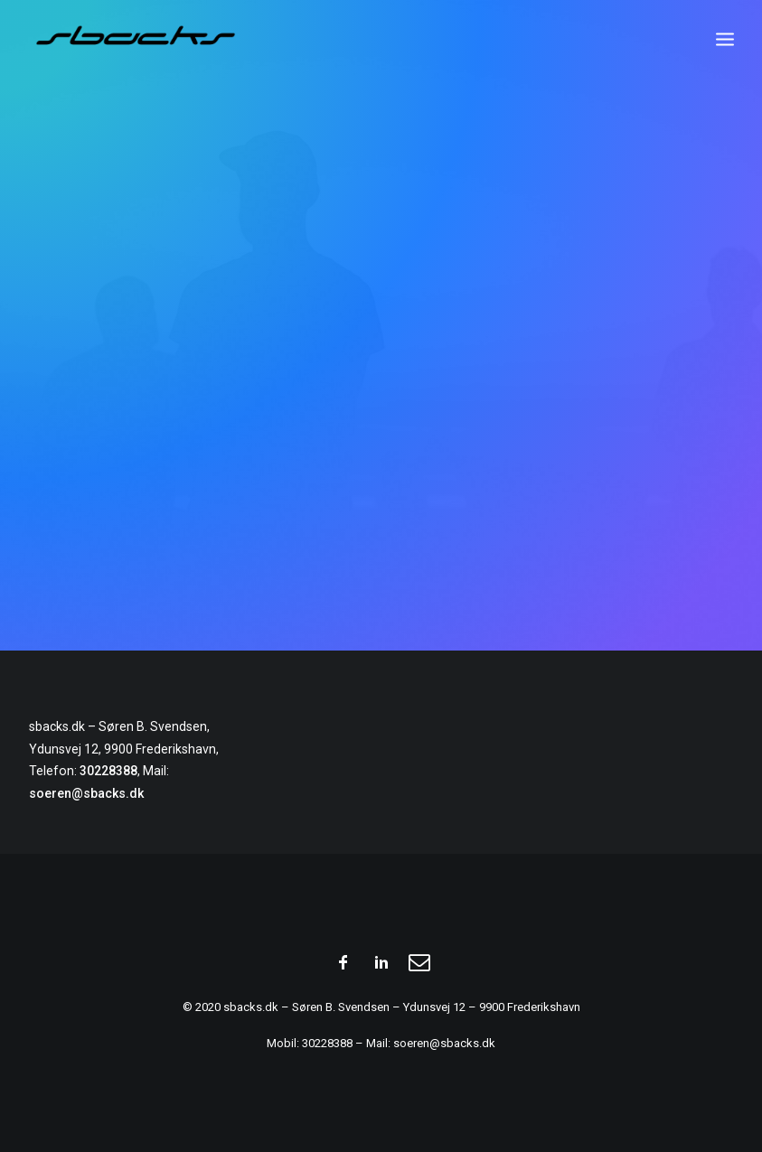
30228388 (108, 770)
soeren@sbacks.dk (86, 793)
